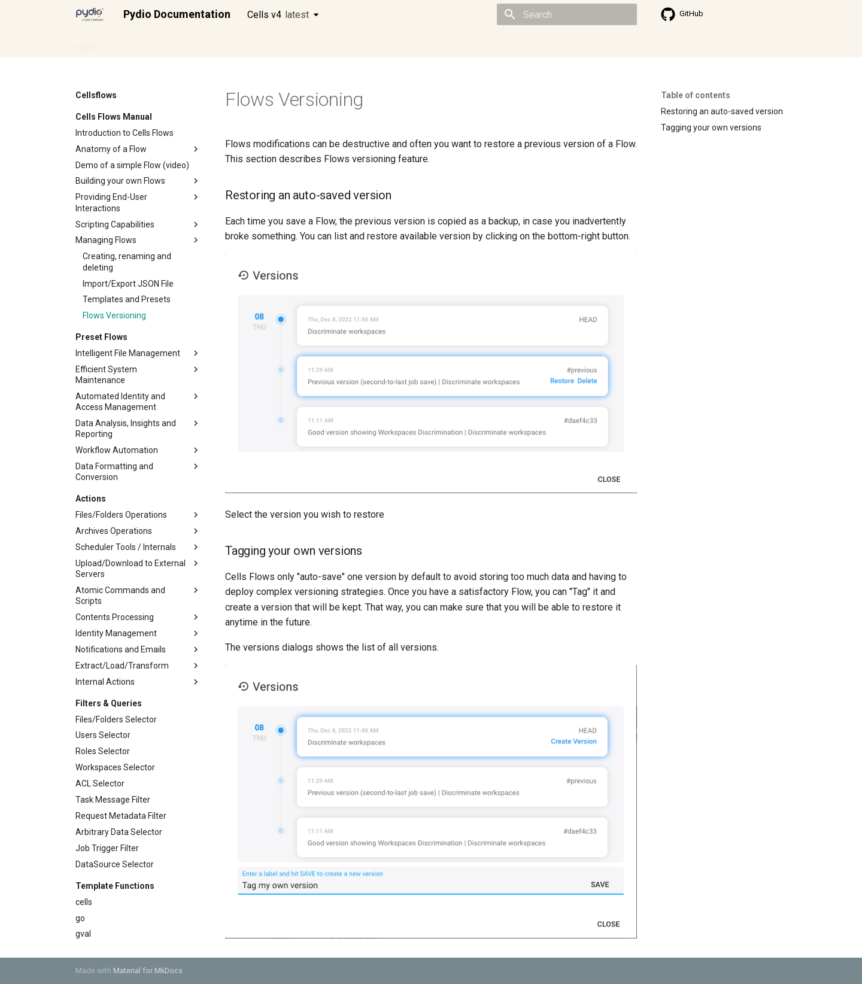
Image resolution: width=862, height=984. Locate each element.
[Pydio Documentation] (90, 14)
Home (86, 43)
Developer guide (258, 43)
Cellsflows (194, 43)
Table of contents (695, 95)
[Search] (567, 14)
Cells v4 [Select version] (278, 14)
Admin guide (136, 43)
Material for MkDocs (148, 970)
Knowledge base (334, 43)
